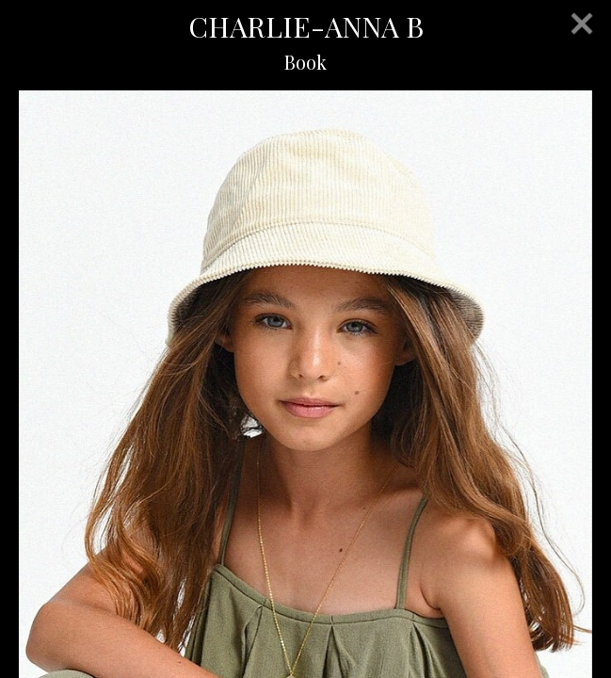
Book (305, 61)
